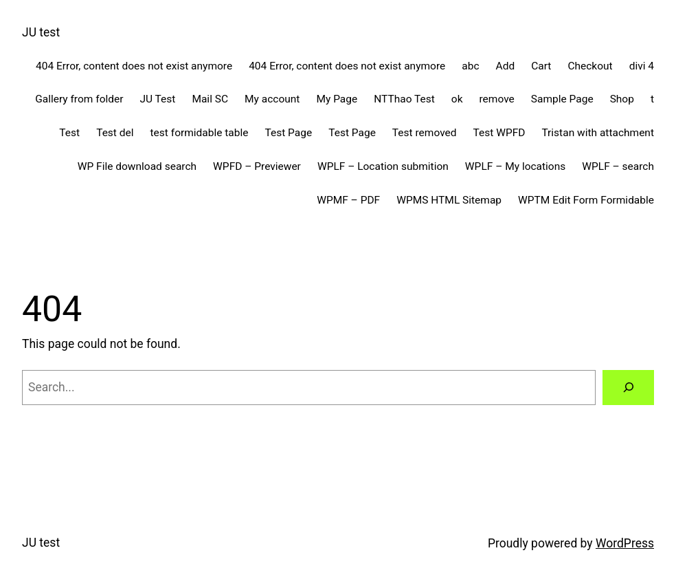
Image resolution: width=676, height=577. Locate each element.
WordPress (625, 543)
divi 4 (641, 66)
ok (457, 99)
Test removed (424, 133)
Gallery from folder (79, 99)
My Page (336, 99)
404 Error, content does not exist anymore (134, 66)
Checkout (589, 66)
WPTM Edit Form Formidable (586, 200)
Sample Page (562, 99)
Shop (622, 99)
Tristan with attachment (597, 133)
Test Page (288, 133)
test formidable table (199, 133)
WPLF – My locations (515, 166)
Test (69, 133)
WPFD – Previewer (257, 166)
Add (505, 66)
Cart (541, 66)
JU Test (157, 99)
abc (470, 66)
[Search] (628, 387)
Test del (114, 133)
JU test (41, 32)
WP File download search (137, 166)
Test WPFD (499, 133)
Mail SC (210, 99)
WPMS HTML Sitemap (449, 200)
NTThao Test (404, 99)
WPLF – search (618, 166)
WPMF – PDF (348, 200)
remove (497, 99)
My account (272, 99)
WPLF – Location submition (383, 166)
